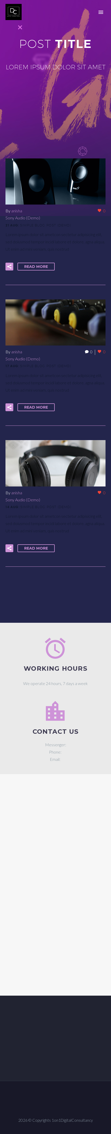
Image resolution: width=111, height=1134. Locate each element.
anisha (16, 210)
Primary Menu (100, 12)
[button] (9, 266)
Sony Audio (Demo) (22, 217)
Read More (36, 266)
